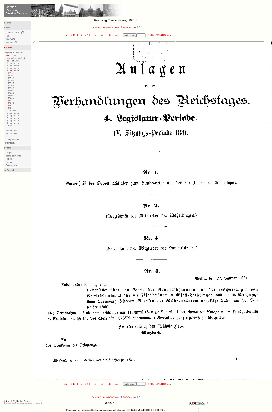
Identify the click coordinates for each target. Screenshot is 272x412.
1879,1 (11, 73)
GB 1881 (12, 110)
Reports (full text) (15, 32)
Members (11, 42)
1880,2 (11, 93)
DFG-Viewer (115, 27)
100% (151, 35)
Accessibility (11, 165)
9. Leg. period (13, 123)
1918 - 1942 (11, 133)
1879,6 (11, 85)
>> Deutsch (9, 170)
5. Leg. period (13, 113)
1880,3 (11, 95)
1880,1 (11, 90)
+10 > (108, 35)
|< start (65, 35)
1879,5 (11, 83)
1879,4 (11, 81)
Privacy (9, 162)
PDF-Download (131, 27)
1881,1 (11, 100)
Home (8, 23)
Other (9, 125)
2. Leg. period (13, 66)
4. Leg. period (13, 70)
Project (8, 152)
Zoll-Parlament (13, 61)
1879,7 (11, 88)
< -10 (73, 35)
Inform (8, 148)
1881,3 (11, 105)
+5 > (101, 35)
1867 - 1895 (11, 55)
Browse (8, 47)
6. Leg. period (13, 115)
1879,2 (11, 75)
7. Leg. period (13, 118)
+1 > (94, 35)
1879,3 (11, 78)
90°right (168, 35)
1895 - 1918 (11, 130)
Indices (9, 36)
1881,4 (11, 108)
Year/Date (10, 39)
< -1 (86, 35)
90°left (158, 35)
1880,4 (11, 98)
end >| (117, 35)
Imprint (8, 159)
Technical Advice (13, 156)
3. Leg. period (13, 68)
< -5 (80, 35)
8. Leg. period (13, 120)
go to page (129, 35)
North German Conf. (16, 58)
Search (8, 27)
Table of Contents (100, 27)
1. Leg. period (13, 63)
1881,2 (11, 103)
